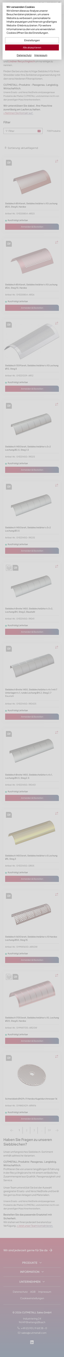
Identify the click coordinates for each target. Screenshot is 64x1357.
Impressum (40, 55)
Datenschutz (24, 55)
